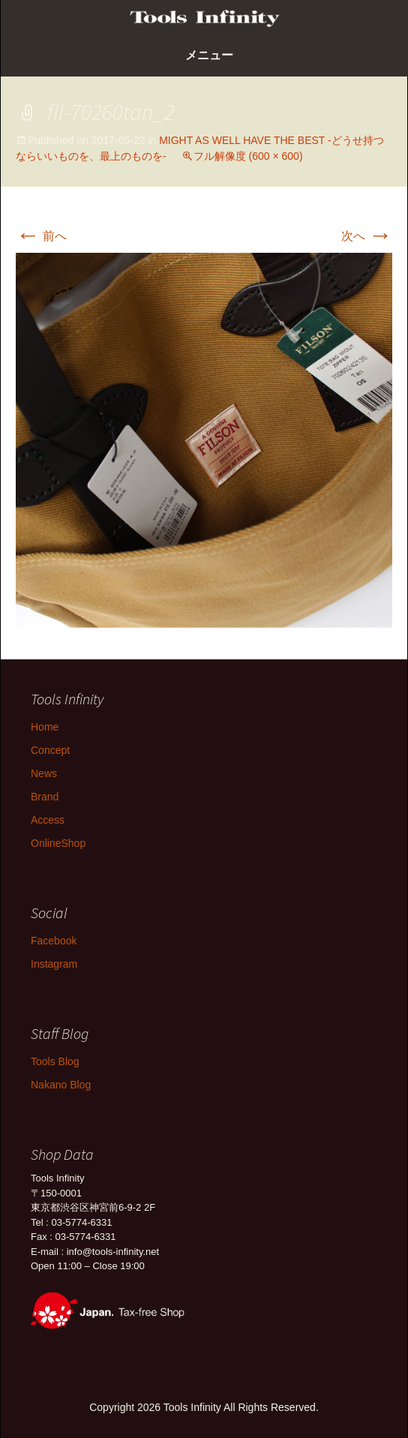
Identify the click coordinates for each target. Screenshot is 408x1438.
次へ (366, 236)
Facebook (53, 941)
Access (47, 820)
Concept (50, 750)
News (44, 773)
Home (44, 727)
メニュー (209, 55)
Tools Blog (55, 1061)
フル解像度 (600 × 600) (248, 156)
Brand (44, 797)
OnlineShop (58, 843)
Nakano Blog (61, 1085)
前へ (41, 236)
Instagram (54, 964)
